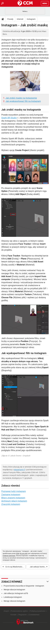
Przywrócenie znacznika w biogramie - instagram (24, 586)
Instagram (31, 19)
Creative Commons (9, 556)
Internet (20, 19)
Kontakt (13, 615)
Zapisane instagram (10, 494)
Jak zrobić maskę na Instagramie (21, 98)
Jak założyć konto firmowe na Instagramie (37, 567)
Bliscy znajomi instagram (13, 497)
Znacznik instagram (10, 504)
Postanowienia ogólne (19, 611)
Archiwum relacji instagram (14, 501)
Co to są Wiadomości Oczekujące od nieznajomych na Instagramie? (14, 567)
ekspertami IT (19, 470)
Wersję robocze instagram (14, 601)
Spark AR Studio (9, 117)
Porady (10, 19)
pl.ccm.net (23, 553)
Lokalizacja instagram (13, 597)
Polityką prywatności (37, 611)
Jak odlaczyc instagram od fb (16, 593)
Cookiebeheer (34, 615)
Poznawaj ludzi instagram (13, 491)
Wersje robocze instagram (14, 589)
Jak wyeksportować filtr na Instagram (23, 101)
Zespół (6, 611)
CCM (17, 553)
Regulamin (22, 615)
